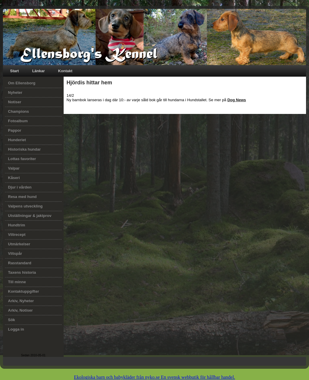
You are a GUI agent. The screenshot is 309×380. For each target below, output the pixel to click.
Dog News (236, 100)
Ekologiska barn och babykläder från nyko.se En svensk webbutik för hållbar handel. (154, 377)
